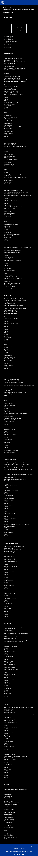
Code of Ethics (16, 848)
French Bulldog (9, 39)
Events (10, 846)
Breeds (6, 846)
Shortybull (8, 38)
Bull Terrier (8, 44)
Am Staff (8, 46)
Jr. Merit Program (30, 846)
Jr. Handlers (22, 846)
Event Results (16, 846)
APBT (7, 42)
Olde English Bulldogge (11, 41)
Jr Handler (8, 47)
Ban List (23, 848)
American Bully (9, 36)
